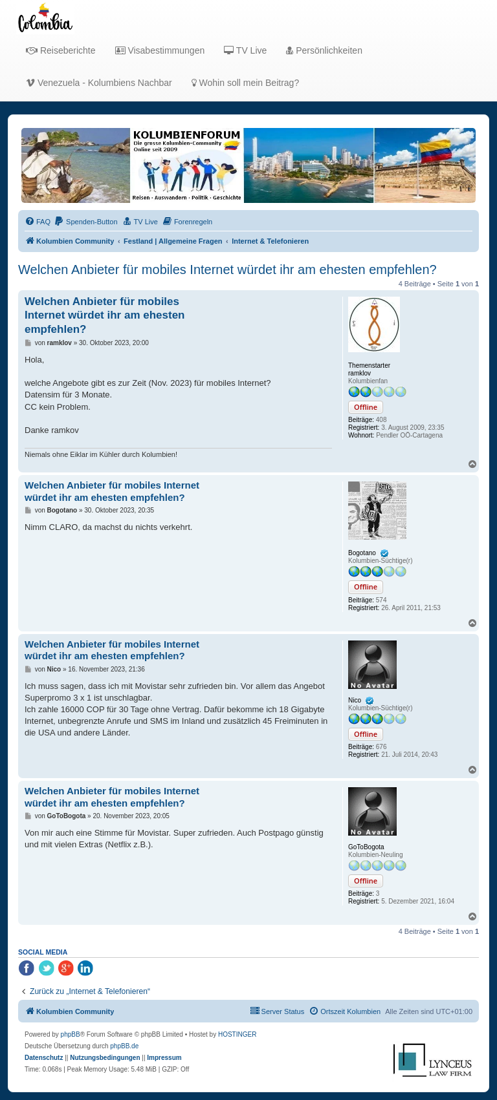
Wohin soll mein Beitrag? (245, 83)
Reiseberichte (61, 50)
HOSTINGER (237, 1034)
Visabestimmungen (160, 50)
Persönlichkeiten (324, 50)
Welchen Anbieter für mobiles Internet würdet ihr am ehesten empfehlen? (227, 269)
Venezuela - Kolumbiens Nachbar (99, 83)
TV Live (245, 50)
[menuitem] (37, 221)
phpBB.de (124, 1046)
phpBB (70, 1034)
